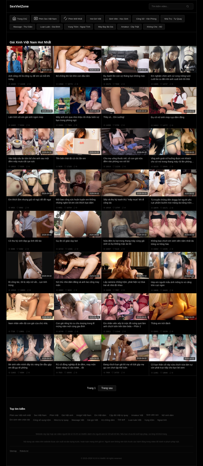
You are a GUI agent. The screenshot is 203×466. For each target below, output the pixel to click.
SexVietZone (19, 6)
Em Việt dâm (100, 415)
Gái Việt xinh (67, 415)
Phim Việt (54, 415)
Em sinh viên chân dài (20, 419)
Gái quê (121, 419)
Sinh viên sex (152, 415)
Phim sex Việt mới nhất (20, 415)
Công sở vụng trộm (42, 420)
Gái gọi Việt (92, 420)
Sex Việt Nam (40, 415)
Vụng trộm (149, 420)
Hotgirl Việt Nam (83, 415)
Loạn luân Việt (134, 420)
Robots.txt (24, 451)
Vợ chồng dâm (108, 420)
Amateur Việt (137, 415)
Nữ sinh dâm (168, 415)
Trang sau (107, 388)
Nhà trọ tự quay (61, 420)
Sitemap (13, 451)
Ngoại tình (162, 420)
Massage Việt (78, 420)
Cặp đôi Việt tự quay (118, 415)
